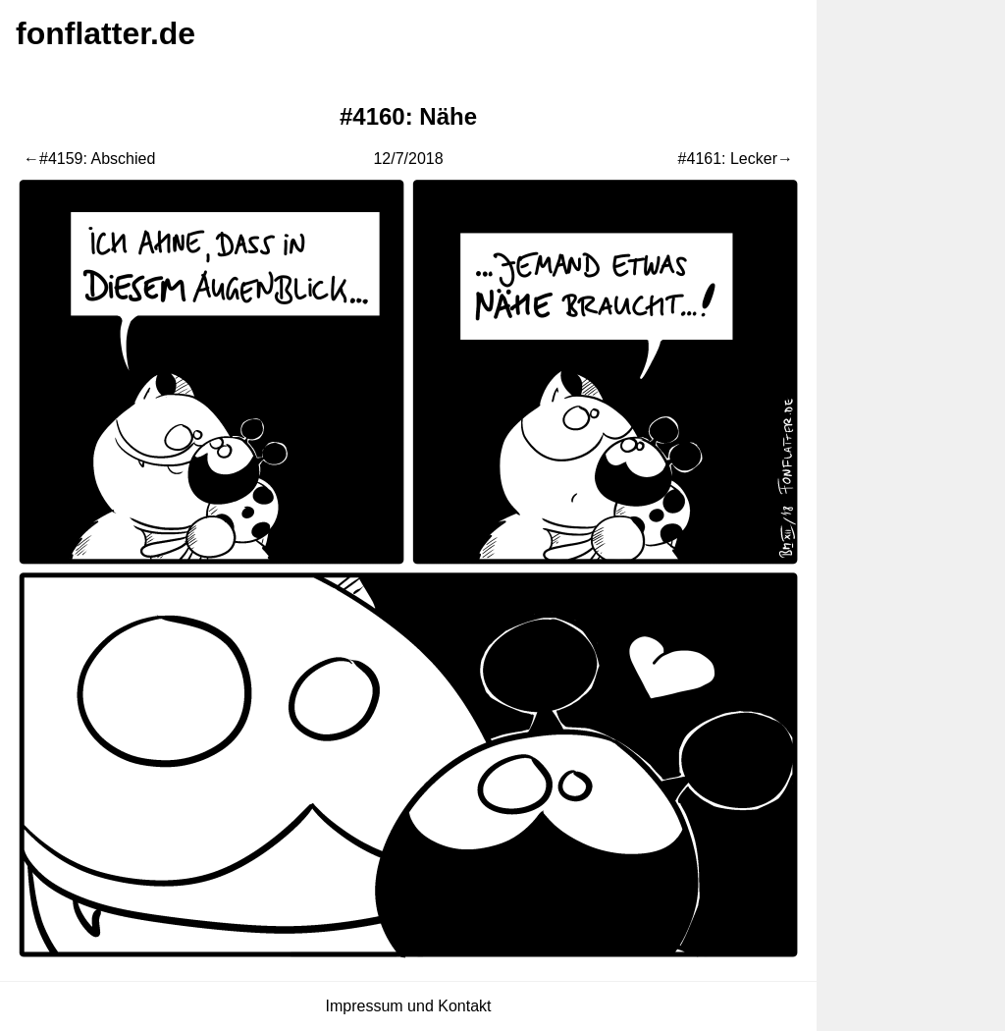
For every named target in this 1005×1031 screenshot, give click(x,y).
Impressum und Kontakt (409, 1006)
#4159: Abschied (97, 158)
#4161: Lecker (727, 158)
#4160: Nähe (408, 116)
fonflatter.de (105, 33)
